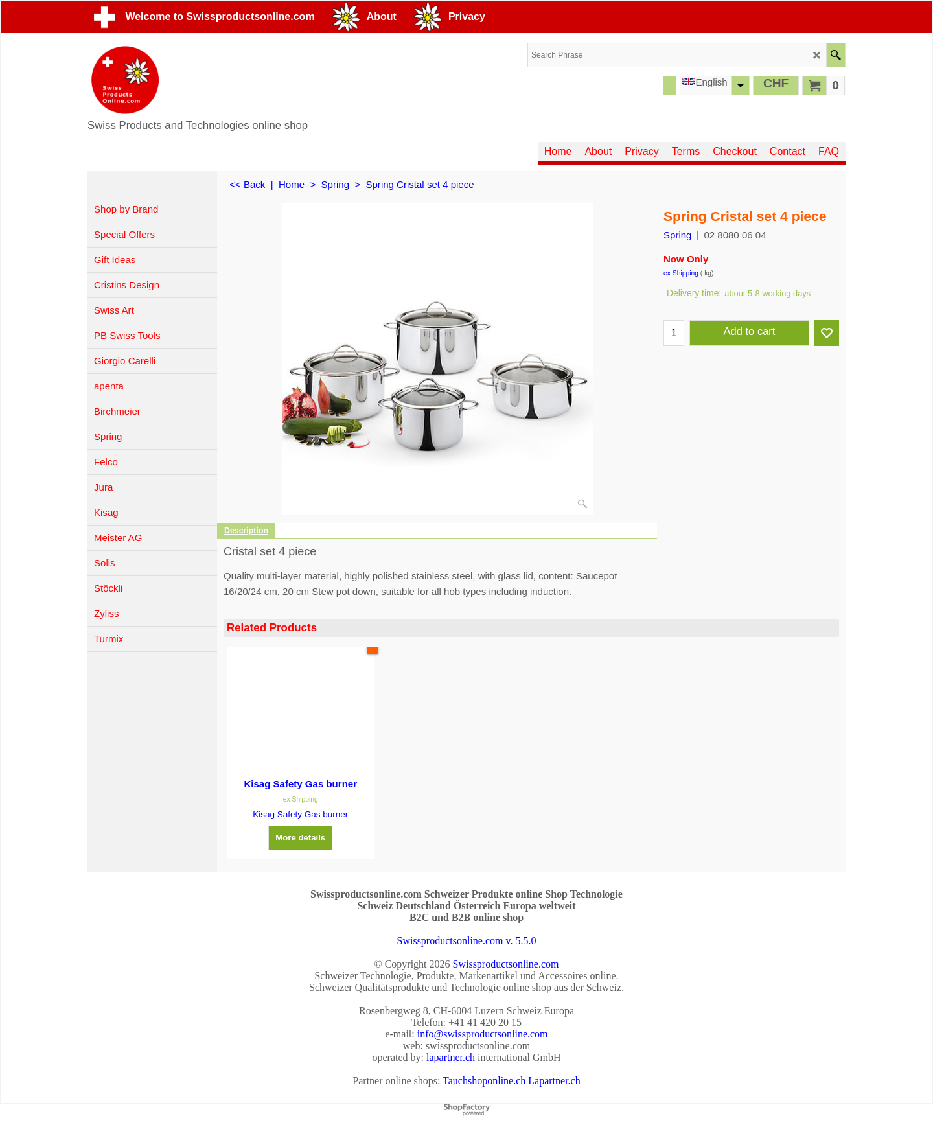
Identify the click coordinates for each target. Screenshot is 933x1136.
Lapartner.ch (554, 1080)
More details (300, 837)
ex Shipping (680, 273)
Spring (677, 234)
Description (246, 530)
